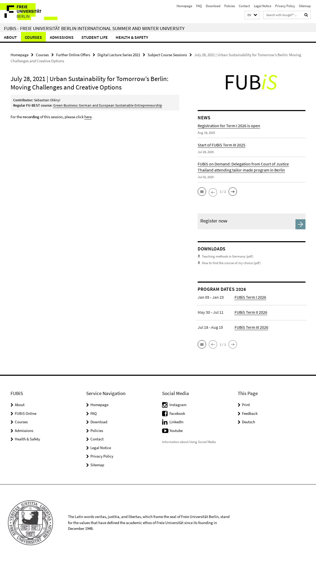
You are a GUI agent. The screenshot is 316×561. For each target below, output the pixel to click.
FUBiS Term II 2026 (251, 312)
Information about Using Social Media (189, 442)
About (10, 37)
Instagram (177, 404)
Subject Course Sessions (167, 54)
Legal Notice (262, 6)
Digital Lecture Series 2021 (119, 54)
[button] (252, 15)
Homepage (184, 6)
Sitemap (305, 6)
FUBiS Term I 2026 (250, 297)
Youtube (176, 430)
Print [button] (246, 404)
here (87, 116)
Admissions (62, 37)
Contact (244, 6)
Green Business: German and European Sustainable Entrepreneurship (107, 105)
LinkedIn (176, 421)
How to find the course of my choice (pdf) (231, 263)
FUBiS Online (25, 413)
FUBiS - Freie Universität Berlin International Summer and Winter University (94, 28)
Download (213, 6)
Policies (229, 6)
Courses (33, 37)
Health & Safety (132, 37)
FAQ (199, 6)
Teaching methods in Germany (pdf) (227, 256)
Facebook (177, 413)
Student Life (94, 37)
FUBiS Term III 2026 (251, 327)
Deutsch (248, 421)
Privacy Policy (285, 6)
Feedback (249, 413)
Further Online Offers (73, 54)
